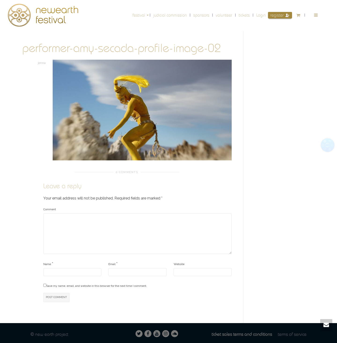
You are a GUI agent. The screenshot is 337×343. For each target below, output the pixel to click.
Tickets (244, 15)
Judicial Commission (170, 15)
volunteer (224, 15)
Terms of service (292, 334)
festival (139, 15)
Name (47, 264)
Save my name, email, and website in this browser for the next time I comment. (96, 286)
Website (179, 264)
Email (111, 264)
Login (261, 15)
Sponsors (201, 15)
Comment (49, 209)
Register (279, 15)
